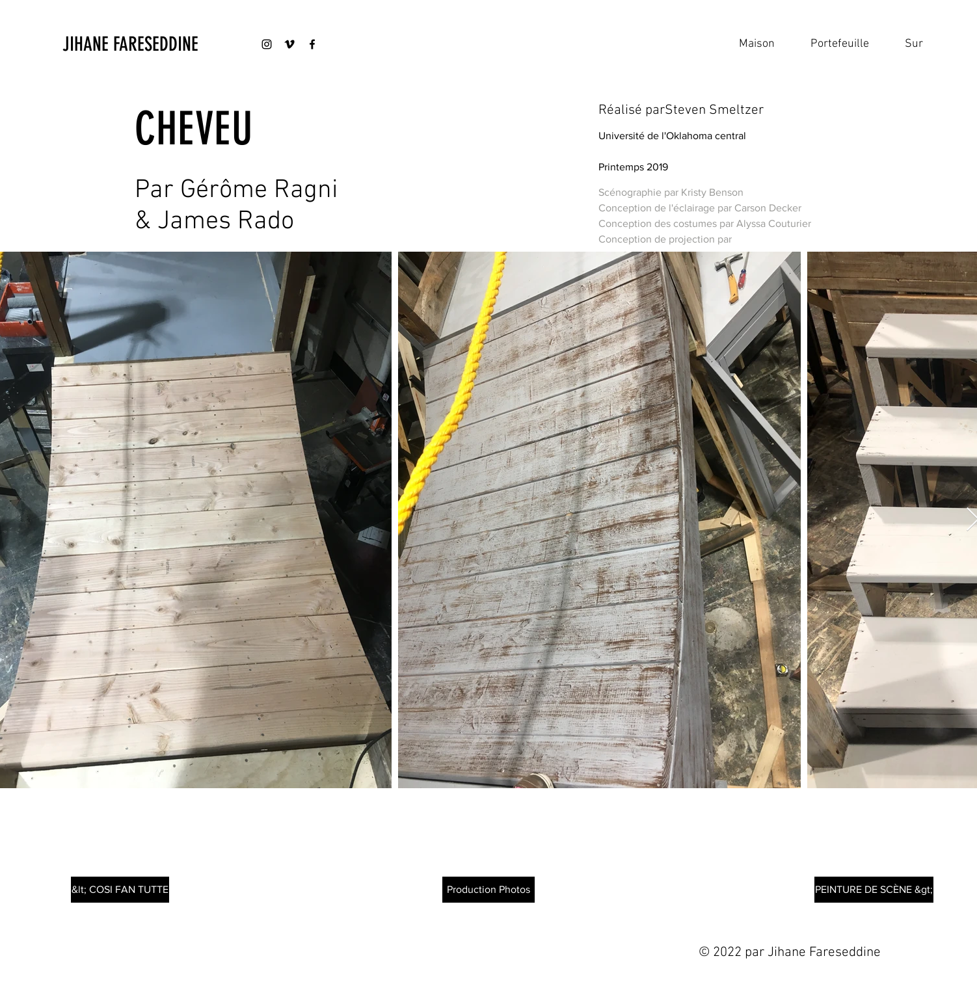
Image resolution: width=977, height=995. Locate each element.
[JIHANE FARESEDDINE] (131, 44)
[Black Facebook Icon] (312, 44)
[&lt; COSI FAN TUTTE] (120, 890)
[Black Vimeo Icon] (289, 44)
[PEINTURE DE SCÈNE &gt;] (873, 890)
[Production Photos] (488, 890)
